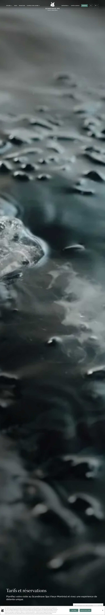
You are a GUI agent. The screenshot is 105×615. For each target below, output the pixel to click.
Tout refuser (73, 610)
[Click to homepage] (52, 6)
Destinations (65, 5)
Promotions (22, 5)
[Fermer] (102, 610)
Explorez (9, 5)
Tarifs (15, 5)
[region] (52, 610)
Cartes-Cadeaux (75, 5)
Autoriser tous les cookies (85, 610)
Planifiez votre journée (33, 5)
